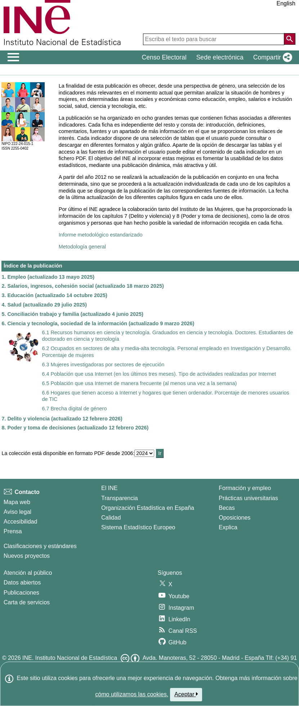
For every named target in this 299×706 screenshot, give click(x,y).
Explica (228, 527)
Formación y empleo (245, 488)
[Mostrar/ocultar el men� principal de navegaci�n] (13, 57)
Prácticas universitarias (248, 498)
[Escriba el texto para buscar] (213, 39)
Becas (227, 508)
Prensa (13, 531)
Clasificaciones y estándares (40, 546)
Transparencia (119, 498)
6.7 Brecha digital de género (74, 408)
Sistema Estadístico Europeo (138, 527)
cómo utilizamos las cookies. (131, 694)
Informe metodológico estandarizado (101, 235)
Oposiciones (234, 518)
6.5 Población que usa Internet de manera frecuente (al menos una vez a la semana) (139, 383)
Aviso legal (17, 512)
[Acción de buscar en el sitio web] (289, 39)
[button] (271, 57)
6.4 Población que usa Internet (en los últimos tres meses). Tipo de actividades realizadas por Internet (159, 374)
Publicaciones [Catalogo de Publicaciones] (21, 593)
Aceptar (186, 694)
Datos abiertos (22, 582)
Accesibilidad (20, 522)
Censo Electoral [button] (164, 57)
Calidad (111, 518)
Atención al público (28, 573)
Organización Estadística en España (147, 508)
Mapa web (17, 502)
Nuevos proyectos (27, 556)
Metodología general (82, 247)
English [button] (286, 3)
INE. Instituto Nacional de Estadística (69, 658)
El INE (109, 488)
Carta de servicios (27, 602)
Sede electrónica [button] (220, 57)
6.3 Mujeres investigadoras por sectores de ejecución (103, 364)
